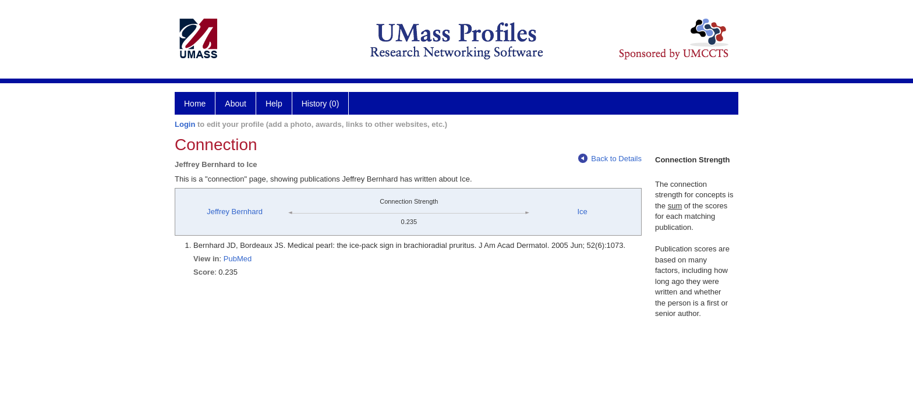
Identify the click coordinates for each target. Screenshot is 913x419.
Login (185, 124)
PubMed (238, 258)
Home (195, 103)
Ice (583, 211)
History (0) (320, 103)
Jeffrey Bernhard (235, 211)
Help (274, 103)
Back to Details (610, 158)
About (235, 103)
